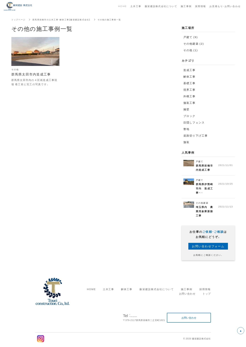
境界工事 (189, 90)
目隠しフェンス (194, 122)
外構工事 (189, 96)
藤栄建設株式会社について (161, 6)
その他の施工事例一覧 (116, 19)
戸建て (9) (190, 37)
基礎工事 (189, 83)
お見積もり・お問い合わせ (225, 6)
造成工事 (189, 70)
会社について (165, 291)
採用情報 (205, 291)
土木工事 (108, 291)
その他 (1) (190, 50)
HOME (91, 291)
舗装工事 (189, 103)
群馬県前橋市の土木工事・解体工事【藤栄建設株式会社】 (65, 19)
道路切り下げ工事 (195, 135)
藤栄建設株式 (148, 291)
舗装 (186, 142)
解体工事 (189, 76)
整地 (186, 129)
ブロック (189, 116)
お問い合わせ (187, 296)
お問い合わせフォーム (208, 248)
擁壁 (186, 109)
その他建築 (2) (193, 44)
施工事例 (186, 291)
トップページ (19, 19)
